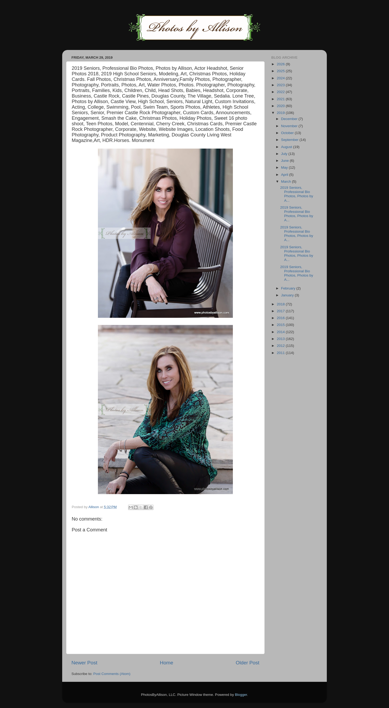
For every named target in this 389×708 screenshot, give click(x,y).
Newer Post (84, 662)
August (287, 147)
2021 (281, 99)
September (290, 140)
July (284, 154)
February (288, 288)
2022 (281, 92)
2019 (281, 113)
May (285, 167)
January (288, 295)
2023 (281, 85)
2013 (281, 339)
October (288, 133)
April (285, 175)
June (285, 161)
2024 (281, 78)
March (286, 181)
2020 (281, 106)
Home (166, 662)
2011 (281, 353)
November (289, 126)
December (289, 119)
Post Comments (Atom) (111, 674)
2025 (281, 71)
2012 (281, 346)
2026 (281, 64)
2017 (281, 311)
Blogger (241, 695)
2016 (281, 318)
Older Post (247, 662)
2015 (281, 325)
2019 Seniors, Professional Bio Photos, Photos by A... (296, 194)
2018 (281, 304)
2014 (281, 332)
